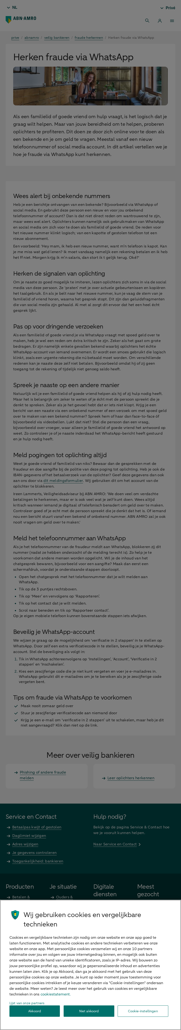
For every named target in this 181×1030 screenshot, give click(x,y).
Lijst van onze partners (26, 1003)
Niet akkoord (89, 1011)
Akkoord (34, 1011)
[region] (90, 965)
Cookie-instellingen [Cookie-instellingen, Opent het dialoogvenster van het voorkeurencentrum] (143, 1011)
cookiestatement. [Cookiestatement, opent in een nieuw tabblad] (56, 994)
